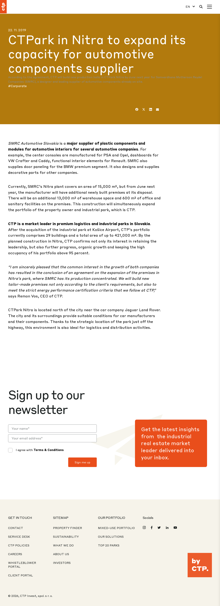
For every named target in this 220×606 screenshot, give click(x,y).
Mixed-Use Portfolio (116, 528)
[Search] (201, 7)
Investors (62, 562)
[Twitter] (143, 109)
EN (188, 6)
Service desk (19, 536)
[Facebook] (136, 109)
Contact (15, 528)
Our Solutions (111, 536)
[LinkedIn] (150, 109)
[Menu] (209, 6)
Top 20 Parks (108, 545)
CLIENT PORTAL (20, 575)
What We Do (63, 545)
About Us (61, 554)
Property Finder (67, 528)
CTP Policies (18, 545)
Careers (15, 554)
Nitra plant (53, 186)
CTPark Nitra (20, 309)
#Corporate (17, 86)
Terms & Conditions (49, 450)
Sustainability (66, 536)
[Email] (157, 109)
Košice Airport (105, 229)
